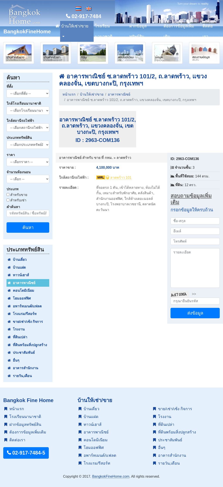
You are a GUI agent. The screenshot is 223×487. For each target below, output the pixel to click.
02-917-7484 (83, 16)
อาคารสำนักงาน (23, 368)
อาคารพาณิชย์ (21, 283)
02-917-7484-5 (26, 453)
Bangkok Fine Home (28, 400)
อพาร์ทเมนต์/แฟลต (25, 306)
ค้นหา (28, 227)
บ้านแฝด (17, 267)
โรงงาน (16, 329)
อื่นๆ (13, 360)
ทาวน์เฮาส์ (18, 275)
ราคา (11, 155)
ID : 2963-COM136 (98, 140)
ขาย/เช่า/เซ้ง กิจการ (25, 322)
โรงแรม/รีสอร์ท (22, 314)
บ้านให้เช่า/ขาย (74, 26)
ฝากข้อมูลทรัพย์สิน (138, 31)
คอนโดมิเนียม (21, 290)
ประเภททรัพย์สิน (19, 138)
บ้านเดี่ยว (17, 259)
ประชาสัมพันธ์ (21, 352)
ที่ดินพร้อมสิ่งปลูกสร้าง (27, 345)
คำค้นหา (13, 207)
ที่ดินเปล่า (17, 337)
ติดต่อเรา (208, 31)
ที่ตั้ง (10, 86)
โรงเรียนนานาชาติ (103, 31)
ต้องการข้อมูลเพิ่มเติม (179, 31)
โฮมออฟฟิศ (19, 298)
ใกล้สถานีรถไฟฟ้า (20, 121)
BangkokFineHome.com (110, 476)
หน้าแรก (69, 94)
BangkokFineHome (27, 31)
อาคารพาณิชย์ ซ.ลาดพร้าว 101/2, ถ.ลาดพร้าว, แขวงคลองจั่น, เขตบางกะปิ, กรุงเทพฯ (97, 126)
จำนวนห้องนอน (18, 172)
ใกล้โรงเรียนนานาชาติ (24, 103)
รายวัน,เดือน (20, 376)
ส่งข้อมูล (195, 313)
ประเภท (13, 189)
